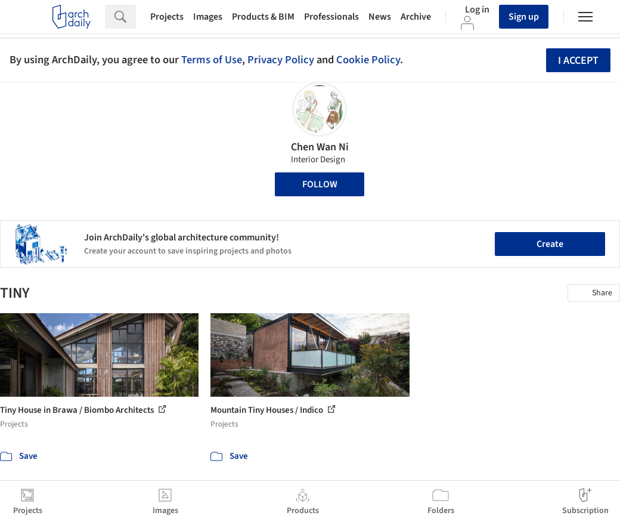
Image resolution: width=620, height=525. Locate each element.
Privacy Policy (280, 59)
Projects (167, 16)
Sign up (524, 16)
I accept (578, 60)
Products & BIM (263, 16)
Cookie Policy (368, 59)
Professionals (331, 16)
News (379, 16)
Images (207, 16)
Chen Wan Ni (320, 147)
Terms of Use (211, 59)
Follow (319, 184)
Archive (416, 16)
